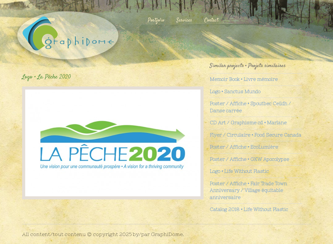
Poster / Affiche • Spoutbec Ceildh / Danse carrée (250, 107)
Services (184, 20)
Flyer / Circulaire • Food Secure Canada (255, 135)
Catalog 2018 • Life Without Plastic (249, 209)
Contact (211, 20)
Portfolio (156, 20)
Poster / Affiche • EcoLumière (244, 147)
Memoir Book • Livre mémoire (244, 79)
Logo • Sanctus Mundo (235, 91)
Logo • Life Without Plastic (239, 171)
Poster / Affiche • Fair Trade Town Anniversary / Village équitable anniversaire (248, 190)
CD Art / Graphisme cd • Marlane (248, 122)
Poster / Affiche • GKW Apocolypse (249, 159)
